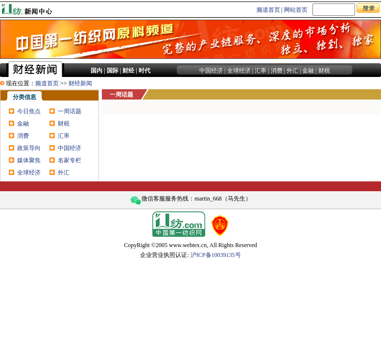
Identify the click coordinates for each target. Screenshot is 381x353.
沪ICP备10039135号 (215, 255)
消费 (277, 70)
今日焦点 (29, 111)
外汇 (292, 70)
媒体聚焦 (29, 160)
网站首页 (296, 9)
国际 (113, 70)
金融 (308, 70)
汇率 (260, 70)
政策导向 (29, 148)
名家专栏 (69, 160)
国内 (96, 70)
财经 (128, 70)
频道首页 (268, 9)
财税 (324, 70)
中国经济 (211, 70)
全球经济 (239, 70)
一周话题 (69, 111)
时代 (144, 70)
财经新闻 (80, 83)
